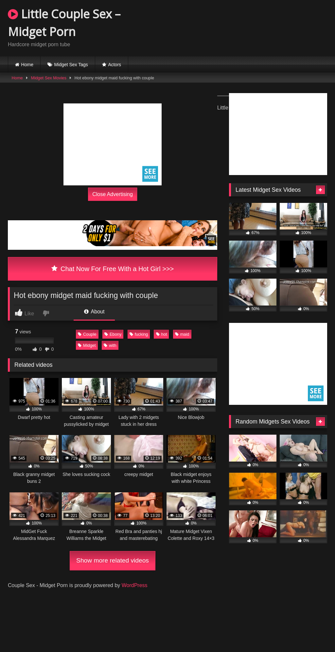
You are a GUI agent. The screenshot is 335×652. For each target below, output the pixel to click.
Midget (87, 345)
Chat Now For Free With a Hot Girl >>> (112, 268)
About (94, 311)
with (110, 345)
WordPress (135, 585)
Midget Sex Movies (48, 77)
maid (182, 334)
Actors (114, 64)
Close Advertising (112, 194)
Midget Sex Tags (71, 64)
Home (27, 64)
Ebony (112, 334)
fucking (139, 334)
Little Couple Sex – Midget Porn (64, 23)
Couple (87, 334)
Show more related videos (112, 560)
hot (161, 334)
